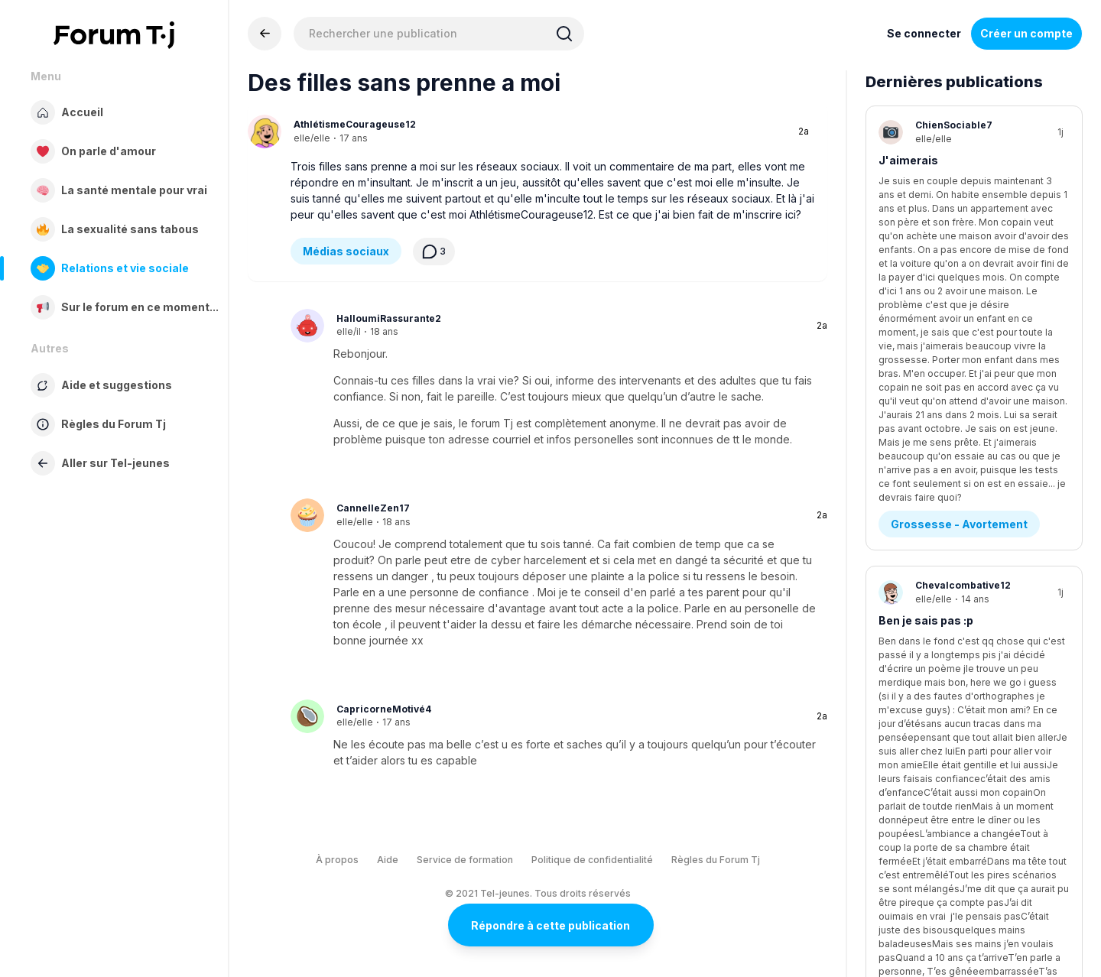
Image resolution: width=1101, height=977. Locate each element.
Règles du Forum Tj (715, 859)
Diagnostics (924, 764)
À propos (337, 859)
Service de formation (465, 859)
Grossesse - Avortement (959, 238)
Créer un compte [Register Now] (1026, 33)
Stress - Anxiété (936, 589)
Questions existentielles (958, 413)
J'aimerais (908, 160)
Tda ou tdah (911, 685)
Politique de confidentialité (592, 859)
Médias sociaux (346, 251)
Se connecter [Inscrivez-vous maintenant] (924, 33)
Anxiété (900, 510)
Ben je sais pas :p (926, 335)
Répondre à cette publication (550, 925)
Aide (387, 859)
